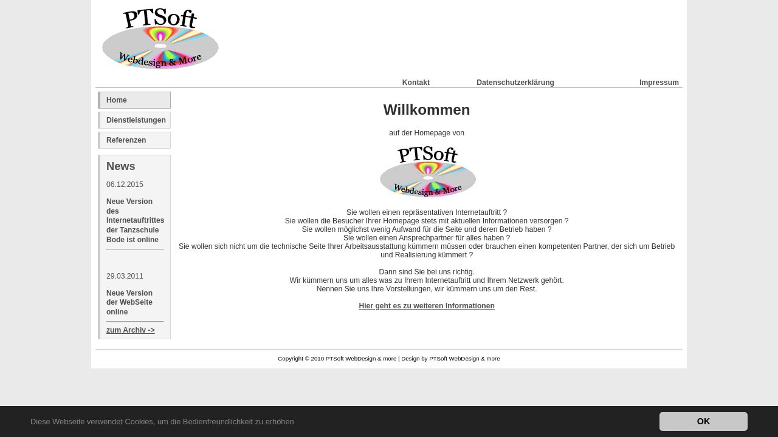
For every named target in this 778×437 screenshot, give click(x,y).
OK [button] (704, 421)
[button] (297, 422)
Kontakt (416, 81)
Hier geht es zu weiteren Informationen (427, 306)
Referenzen (126, 140)
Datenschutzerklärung (515, 81)
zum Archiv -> (130, 330)
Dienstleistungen (136, 120)
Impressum (659, 81)
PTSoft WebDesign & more (464, 358)
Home (116, 100)
